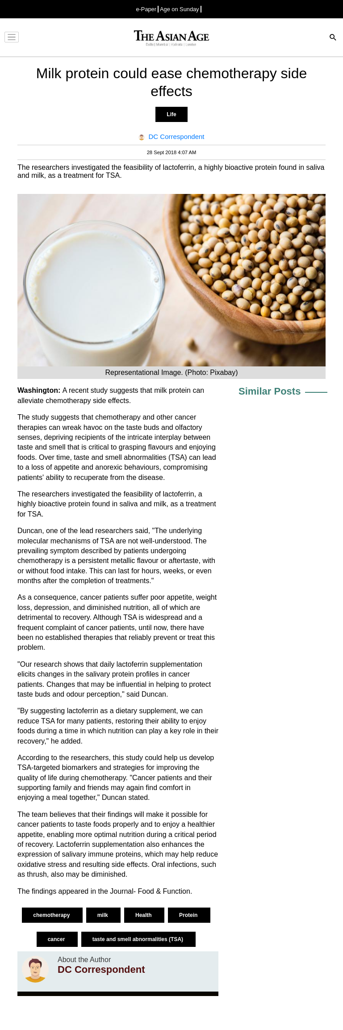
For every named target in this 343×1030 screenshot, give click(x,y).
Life (171, 114)
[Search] (333, 38)
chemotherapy (67, 400)
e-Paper (146, 9)
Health (144, 915)
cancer (57, 939)
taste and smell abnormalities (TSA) (138, 939)
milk (103, 915)
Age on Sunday (179, 9)
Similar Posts (269, 391)
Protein (189, 915)
